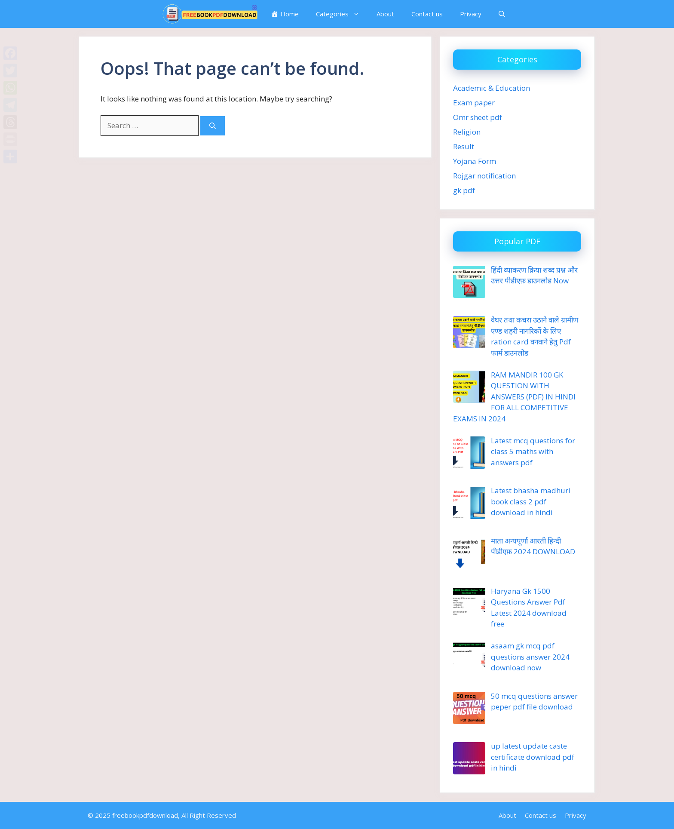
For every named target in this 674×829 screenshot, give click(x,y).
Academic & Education (491, 88)
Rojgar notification (484, 176)
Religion (467, 132)
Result (463, 146)
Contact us (427, 13)
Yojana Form (474, 161)
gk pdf (464, 190)
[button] (502, 14)
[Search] (212, 125)
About (385, 13)
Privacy (470, 13)
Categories (342, 14)
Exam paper (474, 102)
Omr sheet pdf (477, 117)
